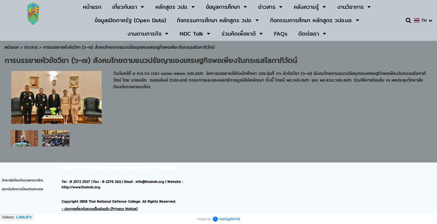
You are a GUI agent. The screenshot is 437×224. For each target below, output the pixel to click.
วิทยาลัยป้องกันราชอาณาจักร (22, 180)
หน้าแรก (12, 47)
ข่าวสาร (31, 47)
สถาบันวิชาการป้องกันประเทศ (22, 189)
